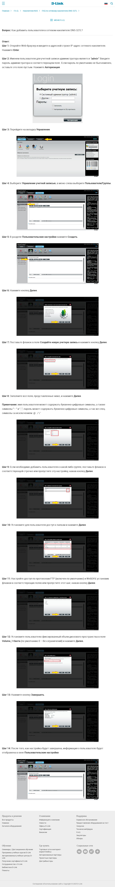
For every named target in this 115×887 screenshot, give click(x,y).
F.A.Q (78, 832)
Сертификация (45, 829)
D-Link (79, 884)
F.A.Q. (16, 10)
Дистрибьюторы (46, 861)
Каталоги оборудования (11, 826)
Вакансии (43, 832)
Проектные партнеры (48, 858)
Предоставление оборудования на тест (92, 823)
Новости (42, 823)
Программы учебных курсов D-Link (16, 852)
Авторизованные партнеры (50, 855)
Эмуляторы (81, 835)
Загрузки (80, 826)
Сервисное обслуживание (86, 820)
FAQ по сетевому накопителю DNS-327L (59, 10)
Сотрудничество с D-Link (12, 864)
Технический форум (84, 829)
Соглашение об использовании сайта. (48, 884)
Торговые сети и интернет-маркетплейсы (50, 850)
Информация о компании (49, 820)
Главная (5, 10)
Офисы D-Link (44, 826)
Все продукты (8, 820)
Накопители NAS (30, 10)
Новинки (5, 823)
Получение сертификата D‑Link (14, 861)
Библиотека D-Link (9, 867)
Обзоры (79, 838)
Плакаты (5, 870)
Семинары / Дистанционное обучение (17, 849)
